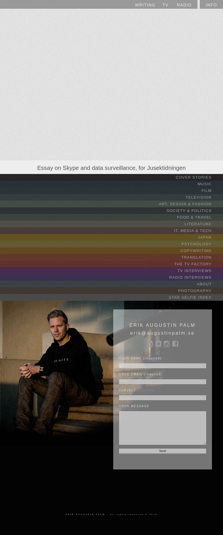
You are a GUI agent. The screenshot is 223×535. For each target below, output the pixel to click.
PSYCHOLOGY (201, 244)
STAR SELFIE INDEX (195, 297)
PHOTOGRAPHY (200, 291)
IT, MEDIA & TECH (198, 230)
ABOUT (209, 284)
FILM (212, 190)
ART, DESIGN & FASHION (190, 204)
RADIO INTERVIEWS (195, 277)
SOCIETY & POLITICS (194, 210)
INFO (211, 5)
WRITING (145, 5)
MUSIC (209, 184)
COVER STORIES (199, 177)
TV (166, 5)
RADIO (184, 5)
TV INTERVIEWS (199, 271)
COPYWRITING (201, 251)
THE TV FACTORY (198, 264)
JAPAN (210, 237)
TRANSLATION (201, 257)
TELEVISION (204, 197)
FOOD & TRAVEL (199, 217)
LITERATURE (203, 224)
